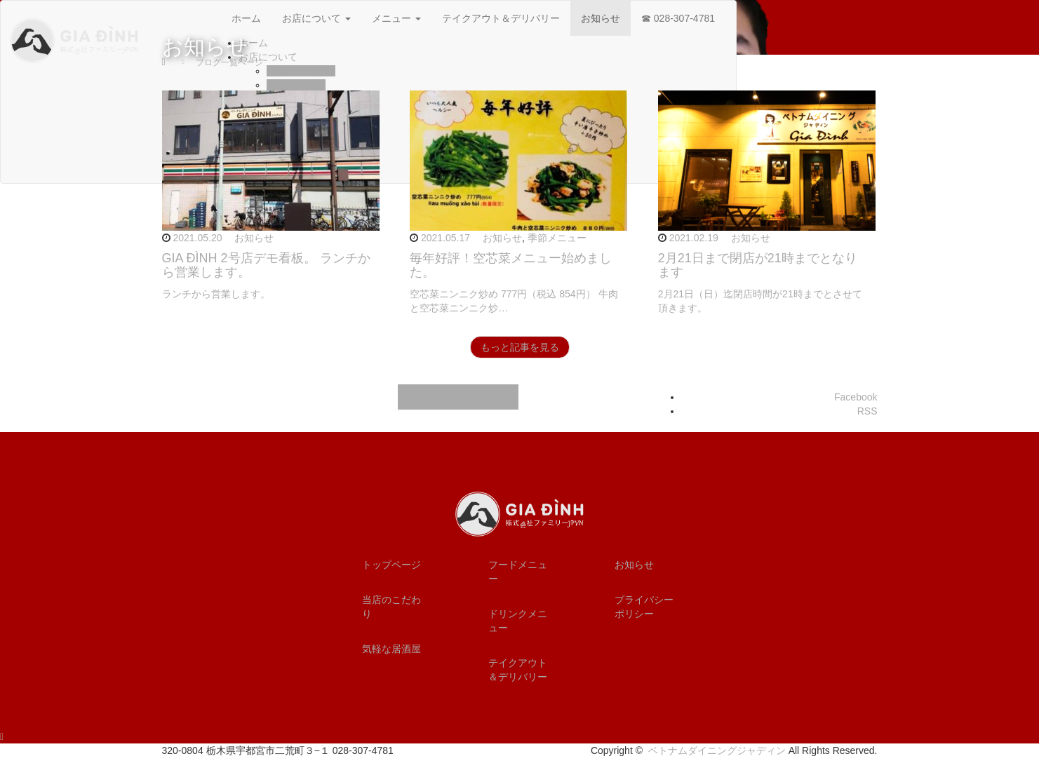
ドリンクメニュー (517, 620)
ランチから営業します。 (216, 293)
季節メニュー (557, 237)
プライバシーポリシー (644, 606)
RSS (867, 411)
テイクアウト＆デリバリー (517, 669)
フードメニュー (517, 571)
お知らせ (254, 237)
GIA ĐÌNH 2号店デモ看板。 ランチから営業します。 (266, 265)
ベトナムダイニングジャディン (717, 750)
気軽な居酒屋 (391, 648)
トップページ (391, 564)
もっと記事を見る (520, 347)
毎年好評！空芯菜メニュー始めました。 (511, 265)
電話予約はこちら (458, 397)
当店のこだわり (391, 606)
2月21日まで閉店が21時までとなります (757, 265)
